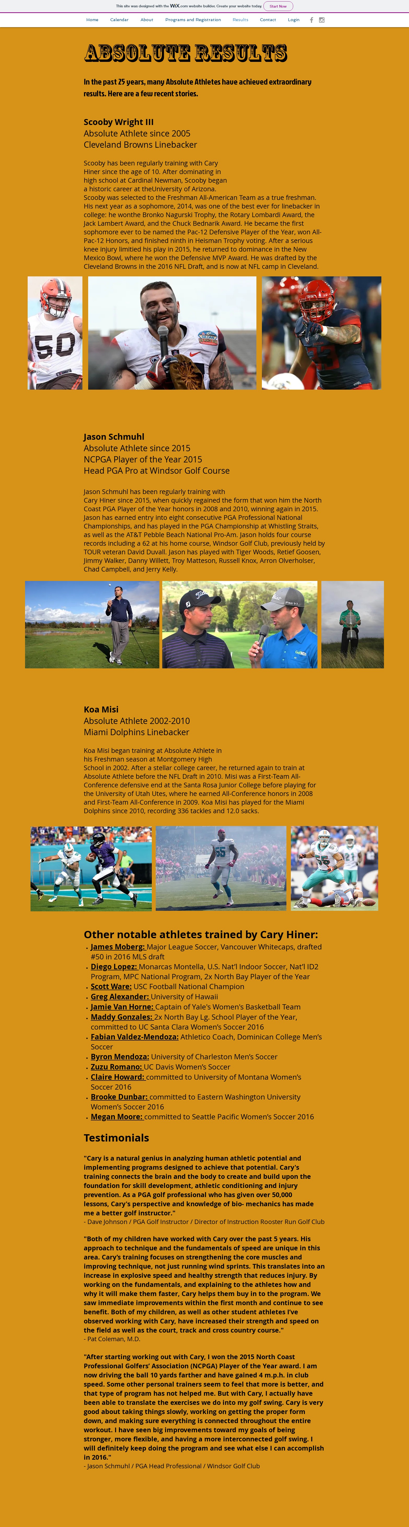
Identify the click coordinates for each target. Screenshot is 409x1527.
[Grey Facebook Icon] (311, 20)
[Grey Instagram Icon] (322, 20)
